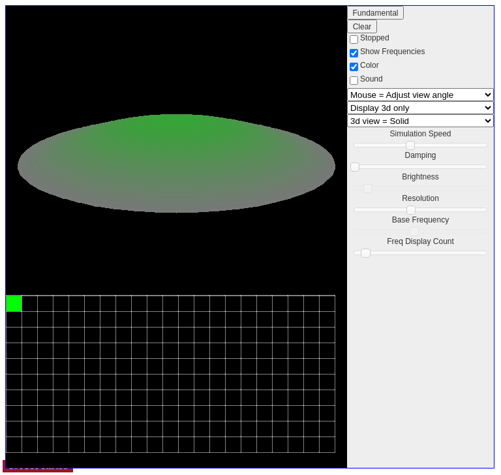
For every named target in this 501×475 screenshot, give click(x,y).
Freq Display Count (420, 241)
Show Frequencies (392, 51)
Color (369, 65)
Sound (371, 79)
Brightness (420, 176)
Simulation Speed (420, 133)
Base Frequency (420, 219)
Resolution (420, 198)
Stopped (374, 37)
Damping (420, 155)
